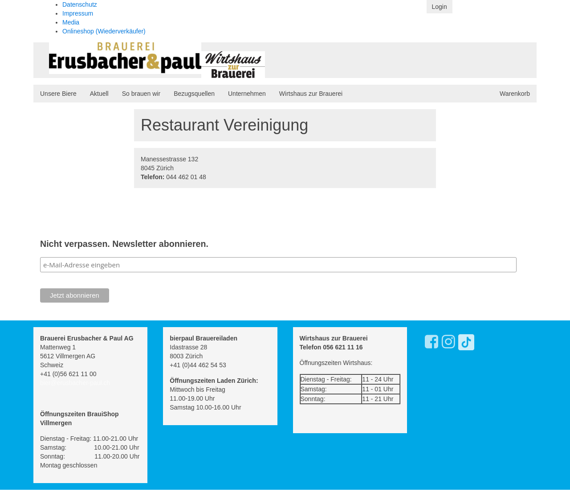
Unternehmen (247, 93)
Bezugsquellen (194, 93)
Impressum (77, 13)
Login (439, 6)
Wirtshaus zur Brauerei (310, 93)
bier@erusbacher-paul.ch (75, 382)
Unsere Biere (58, 93)
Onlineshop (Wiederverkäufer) (104, 31)
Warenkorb (515, 93)
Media (70, 22)
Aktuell (99, 93)
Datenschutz (79, 4)
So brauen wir (141, 93)
